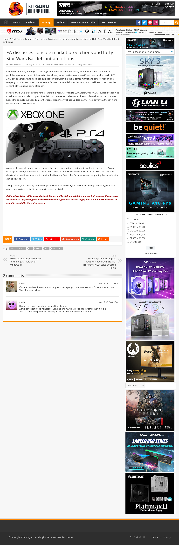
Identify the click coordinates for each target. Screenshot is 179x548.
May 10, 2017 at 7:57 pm (109, 302)
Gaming (46, 22)
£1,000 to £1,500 (137, 226)
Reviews (31, 22)
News (16, 22)
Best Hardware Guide (83, 22)
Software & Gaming (73, 64)
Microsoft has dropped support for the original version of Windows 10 (26, 260)
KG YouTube (109, 22)
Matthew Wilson (16, 64)
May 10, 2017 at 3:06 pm (109, 283)
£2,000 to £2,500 (137, 234)
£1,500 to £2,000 (137, 230)
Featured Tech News (35, 38)
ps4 (46, 248)
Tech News (17, 38)
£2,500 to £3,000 (137, 238)
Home (6, 22)
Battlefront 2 (18, 248)
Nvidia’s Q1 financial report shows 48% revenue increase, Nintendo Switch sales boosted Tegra (99, 262)
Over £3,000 (135, 241)
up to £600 (135, 219)
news (38, 248)
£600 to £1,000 (137, 223)
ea (30, 248)
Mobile (61, 22)
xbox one (57, 248)
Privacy (167, 537)
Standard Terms (65, 537)
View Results (151, 253)
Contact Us (157, 537)
